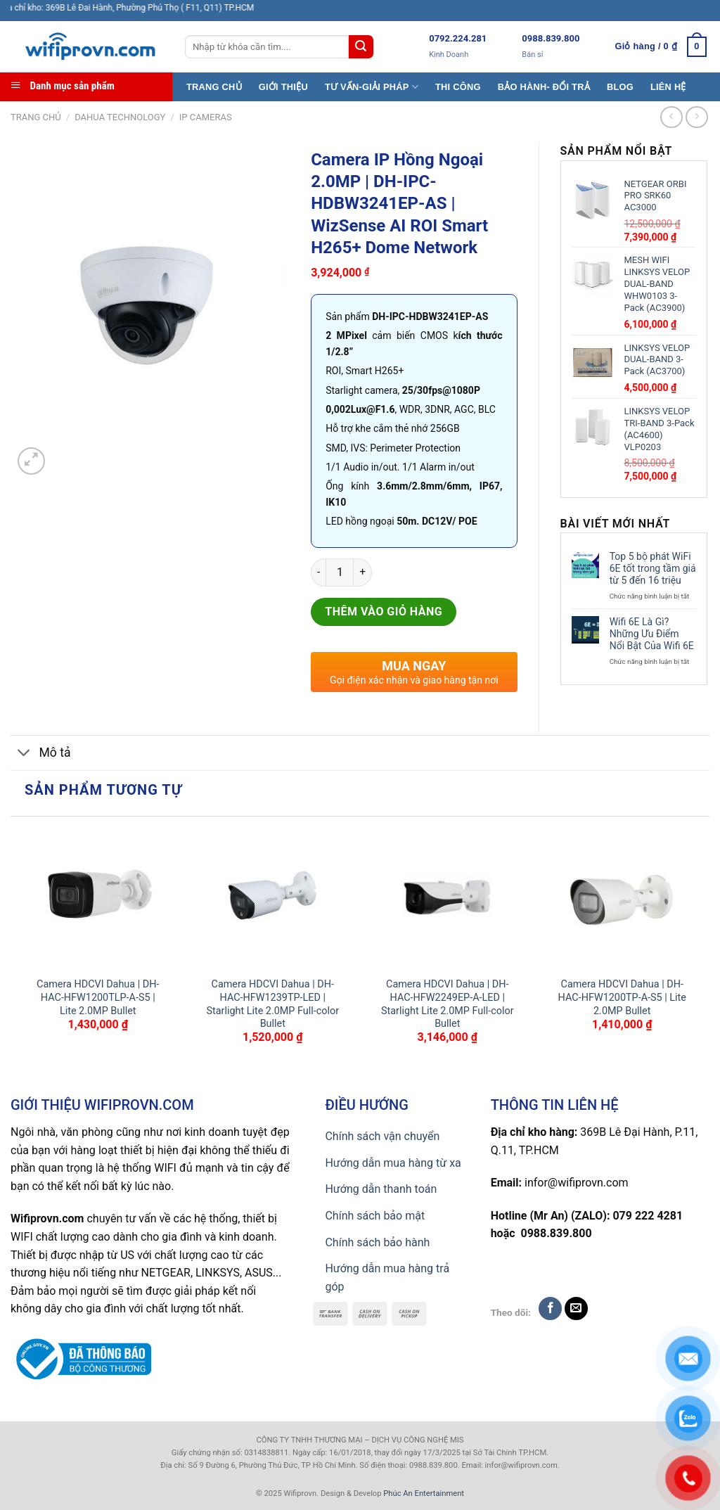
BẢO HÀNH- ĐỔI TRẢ (544, 87)
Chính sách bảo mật (375, 1215)
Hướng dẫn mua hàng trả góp (387, 1277)
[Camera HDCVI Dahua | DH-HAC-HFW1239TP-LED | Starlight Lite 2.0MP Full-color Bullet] (272, 897)
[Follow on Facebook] (550, 1308)
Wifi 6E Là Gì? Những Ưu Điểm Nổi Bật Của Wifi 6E (652, 633)
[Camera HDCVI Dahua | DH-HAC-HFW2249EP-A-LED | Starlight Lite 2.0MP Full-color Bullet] (447, 897)
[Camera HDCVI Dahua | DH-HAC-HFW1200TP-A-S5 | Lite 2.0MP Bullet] (621, 897)
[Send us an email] (576, 1308)
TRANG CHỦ (214, 87)
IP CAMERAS (205, 117)
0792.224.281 (458, 38)
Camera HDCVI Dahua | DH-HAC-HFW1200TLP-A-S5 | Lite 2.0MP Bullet (98, 997)
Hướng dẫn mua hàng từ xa (393, 1163)
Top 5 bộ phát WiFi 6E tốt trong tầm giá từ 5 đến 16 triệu (653, 568)
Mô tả (41, 754)
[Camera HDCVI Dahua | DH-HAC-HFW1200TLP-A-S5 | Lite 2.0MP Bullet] (98, 897)
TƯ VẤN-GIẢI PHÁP (371, 87)
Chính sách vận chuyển (382, 1136)
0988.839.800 (550, 38)
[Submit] (361, 47)
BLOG (620, 87)
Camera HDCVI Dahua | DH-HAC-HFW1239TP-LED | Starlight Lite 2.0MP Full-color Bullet (272, 1004)
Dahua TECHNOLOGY (120, 117)
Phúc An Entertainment (423, 1493)
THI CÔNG (458, 87)
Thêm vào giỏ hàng (383, 611)
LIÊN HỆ (668, 87)
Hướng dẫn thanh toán (381, 1189)
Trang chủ (36, 117)
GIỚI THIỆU (283, 87)
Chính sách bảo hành (377, 1242)
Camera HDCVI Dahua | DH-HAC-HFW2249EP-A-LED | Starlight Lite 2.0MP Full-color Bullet (447, 1004)
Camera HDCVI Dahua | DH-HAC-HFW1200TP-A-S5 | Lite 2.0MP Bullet (622, 997)
